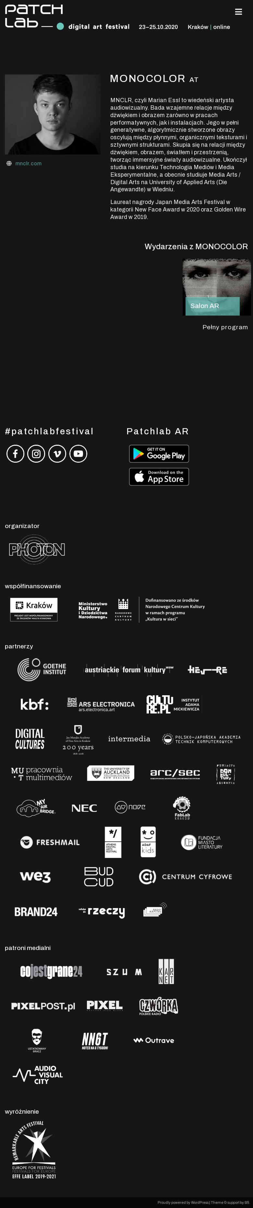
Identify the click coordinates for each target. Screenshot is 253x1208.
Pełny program (225, 327)
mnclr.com (29, 163)
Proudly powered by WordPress (183, 1202)
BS (247, 1202)
